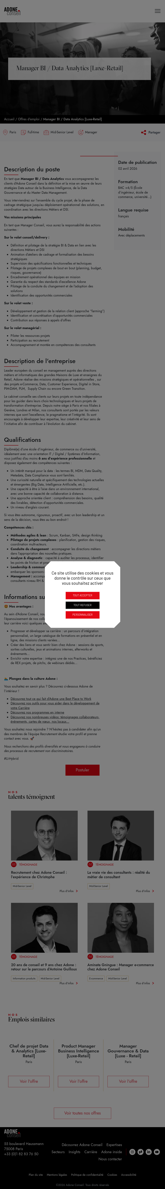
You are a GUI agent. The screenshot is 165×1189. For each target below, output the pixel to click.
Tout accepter (82, 595)
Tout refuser (82, 605)
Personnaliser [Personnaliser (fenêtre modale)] (82, 614)
